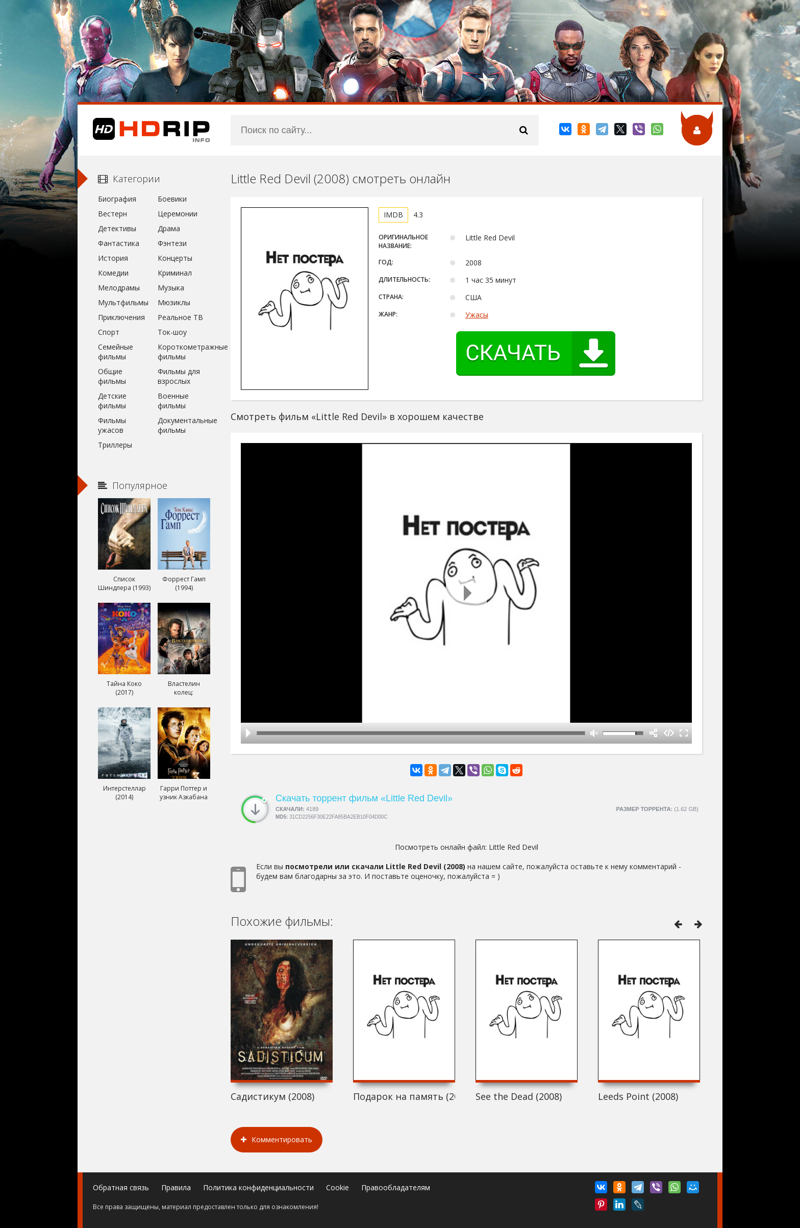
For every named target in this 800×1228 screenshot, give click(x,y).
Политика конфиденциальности (258, 1187)
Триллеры (115, 445)
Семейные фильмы (115, 351)
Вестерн (112, 213)
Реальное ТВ (180, 317)
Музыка (171, 287)
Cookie (337, 1187)
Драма (169, 228)
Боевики (172, 199)
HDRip (144, 130)
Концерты (175, 258)
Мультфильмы (123, 302)
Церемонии (177, 213)
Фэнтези (172, 243)
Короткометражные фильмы (184, 351)
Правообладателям (395, 1187)
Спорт (108, 332)
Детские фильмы (112, 400)
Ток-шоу (172, 332)
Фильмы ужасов (112, 425)
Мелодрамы (119, 287)
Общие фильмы (112, 376)
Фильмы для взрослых (179, 376)
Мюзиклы (174, 302)
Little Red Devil (513, 847)
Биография (117, 199)
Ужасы (476, 315)
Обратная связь (121, 1187)
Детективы (117, 228)
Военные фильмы (173, 400)
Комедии (113, 273)
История (113, 258)
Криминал (175, 273)
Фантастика (118, 243)
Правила (176, 1187)
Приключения (121, 317)
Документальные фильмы (184, 425)
